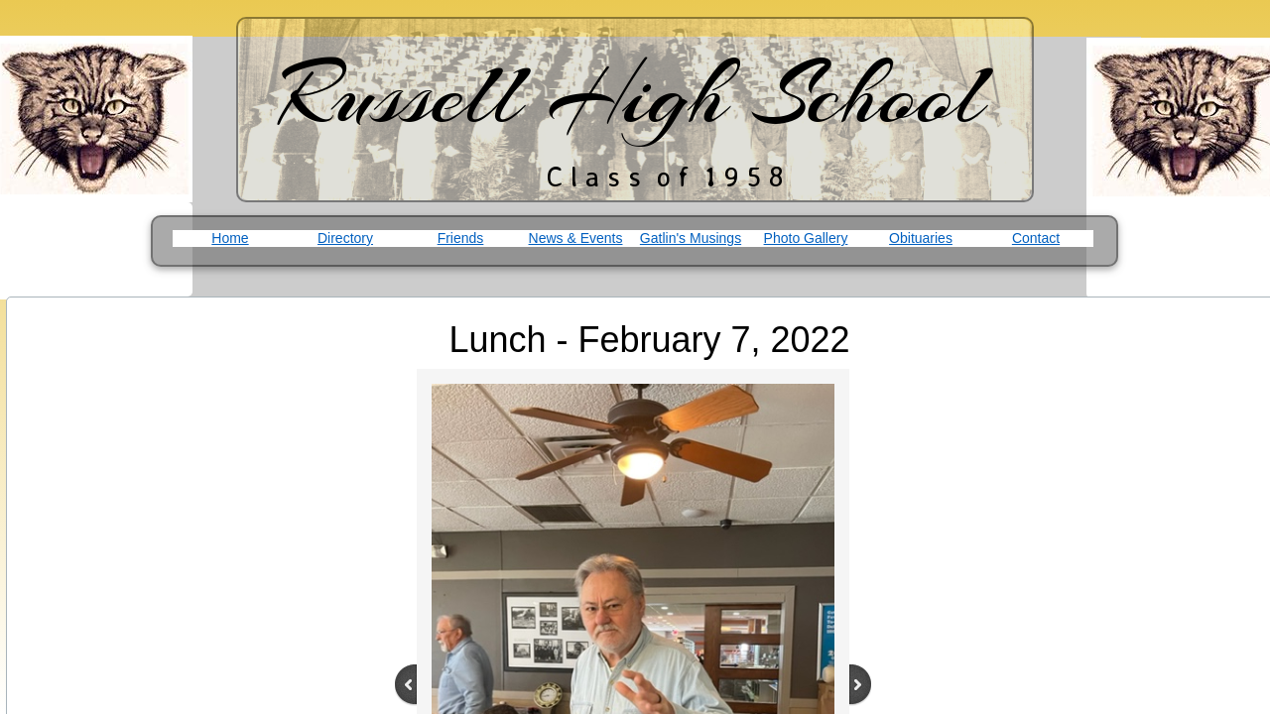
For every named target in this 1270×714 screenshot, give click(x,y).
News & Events (576, 238)
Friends (461, 238)
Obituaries (920, 238)
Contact (1036, 238)
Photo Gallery (806, 238)
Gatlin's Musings (690, 238)
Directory (345, 238)
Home (229, 238)
